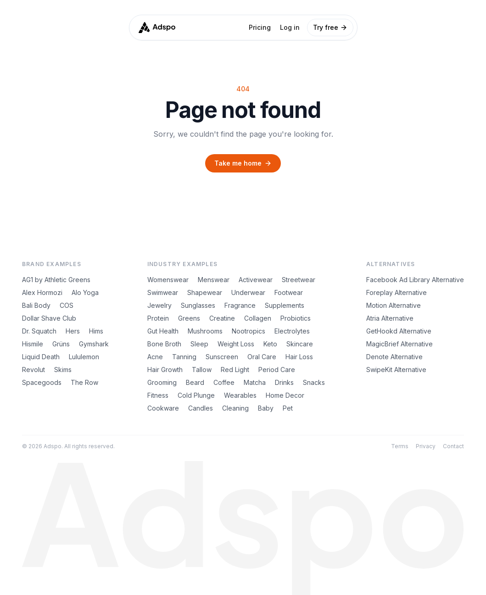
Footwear (288, 292)
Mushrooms (205, 331)
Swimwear (162, 292)
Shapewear (204, 292)
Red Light (235, 369)
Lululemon (84, 357)
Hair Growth (165, 369)
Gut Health (163, 331)
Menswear (213, 280)
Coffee (224, 382)
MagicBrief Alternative (399, 344)
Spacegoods (41, 382)
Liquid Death (41, 357)
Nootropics (248, 331)
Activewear (256, 280)
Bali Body (36, 305)
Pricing (260, 27)
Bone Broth (164, 344)
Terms (399, 446)
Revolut (33, 369)
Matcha (255, 382)
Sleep (199, 344)
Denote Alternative (394, 357)
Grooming (162, 382)
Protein (158, 318)
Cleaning (235, 408)
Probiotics (295, 318)
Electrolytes (292, 331)
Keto (270, 344)
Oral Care (261, 357)
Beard (195, 382)
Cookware (163, 408)
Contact (453, 446)
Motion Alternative (393, 305)
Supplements (284, 305)
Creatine (222, 318)
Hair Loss (299, 357)
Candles (200, 408)
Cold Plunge (196, 395)
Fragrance (240, 305)
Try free (330, 27)
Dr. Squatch (39, 331)
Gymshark (94, 344)
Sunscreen (222, 357)
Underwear (248, 292)
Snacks (314, 382)
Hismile (32, 344)
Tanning (184, 357)
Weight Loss (236, 344)
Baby (266, 408)
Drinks (284, 382)
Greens (189, 318)
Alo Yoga (85, 292)
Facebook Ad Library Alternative (415, 280)
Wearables (240, 395)
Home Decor (285, 395)
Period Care (276, 369)
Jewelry (159, 305)
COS (66, 305)
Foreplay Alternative (396, 292)
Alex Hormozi (42, 292)
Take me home (243, 163)
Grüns (61, 344)
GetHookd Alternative (398, 331)
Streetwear (298, 280)
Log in (290, 27)
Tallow (202, 369)
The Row (84, 382)
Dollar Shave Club (49, 318)
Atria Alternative (389, 318)
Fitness (157, 395)
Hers (73, 331)
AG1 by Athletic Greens (56, 280)
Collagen (257, 318)
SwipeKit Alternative (396, 369)
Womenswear (168, 280)
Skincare (299, 344)
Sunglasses (198, 305)
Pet (288, 408)
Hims (96, 331)
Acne (155, 357)
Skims (63, 369)
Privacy (426, 446)
